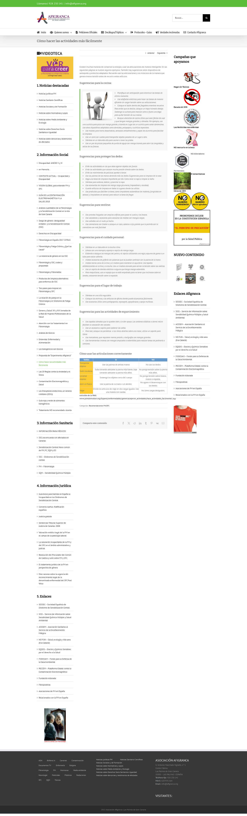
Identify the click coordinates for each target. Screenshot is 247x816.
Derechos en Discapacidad (50, 233)
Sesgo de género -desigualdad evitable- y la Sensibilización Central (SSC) (54, 223)
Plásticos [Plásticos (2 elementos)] (68, 775)
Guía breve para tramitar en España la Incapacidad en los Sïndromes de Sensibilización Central (54, 497)
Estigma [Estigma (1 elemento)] (72, 765)
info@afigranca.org (75, 3)
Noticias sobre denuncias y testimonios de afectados (116, 775)
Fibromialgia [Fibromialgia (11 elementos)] (44, 770)
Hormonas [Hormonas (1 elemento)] (64, 770)
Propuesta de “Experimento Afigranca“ (55, 355)
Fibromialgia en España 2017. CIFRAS (55, 240)
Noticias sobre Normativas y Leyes (53, 113)
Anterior (150, 53)
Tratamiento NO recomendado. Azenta (55, 410)
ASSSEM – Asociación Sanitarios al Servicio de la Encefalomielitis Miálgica (53, 630)
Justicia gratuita (45, 516)
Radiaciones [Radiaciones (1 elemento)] (81, 775)
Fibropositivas (44, 684)
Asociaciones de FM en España (52, 691)
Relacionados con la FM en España (53, 697)
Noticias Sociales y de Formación (53, 106)
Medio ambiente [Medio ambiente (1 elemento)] (79, 770)
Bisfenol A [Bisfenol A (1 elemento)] (51, 760)
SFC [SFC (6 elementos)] (40, 780)
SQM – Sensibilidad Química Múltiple (55, 473)
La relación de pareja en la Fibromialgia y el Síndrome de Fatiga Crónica (54, 300)
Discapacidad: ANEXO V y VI (50, 163)
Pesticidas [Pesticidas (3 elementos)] (56, 775)
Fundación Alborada (47, 678)
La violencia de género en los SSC (53, 256)
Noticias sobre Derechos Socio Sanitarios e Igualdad (116, 772)
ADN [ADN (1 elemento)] (40, 760)
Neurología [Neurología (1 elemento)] (43, 775)
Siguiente (161, 53)
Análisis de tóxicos (47, 333)
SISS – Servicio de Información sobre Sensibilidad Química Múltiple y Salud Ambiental (55, 617)
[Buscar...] (187, 18)
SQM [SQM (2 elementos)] (48, 780)
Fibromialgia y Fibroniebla (50, 272)
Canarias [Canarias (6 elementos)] (63, 760)
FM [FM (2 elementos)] (54, 770)
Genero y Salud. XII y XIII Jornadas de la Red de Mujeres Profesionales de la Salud (55, 313)
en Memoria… (45, 169)
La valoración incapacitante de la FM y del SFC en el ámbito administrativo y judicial (55, 545)
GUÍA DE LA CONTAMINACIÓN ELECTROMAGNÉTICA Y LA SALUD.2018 (52, 198)
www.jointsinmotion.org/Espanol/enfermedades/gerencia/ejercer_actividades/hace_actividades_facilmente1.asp (128, 398)
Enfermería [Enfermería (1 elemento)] (60, 765)
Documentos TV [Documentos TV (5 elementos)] (45, 765)
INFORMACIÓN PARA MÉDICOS (52, 431)
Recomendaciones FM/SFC (99, 405)
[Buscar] (206, 18)
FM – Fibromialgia (46, 466)
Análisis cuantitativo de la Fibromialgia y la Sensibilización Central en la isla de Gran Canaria (55, 211)
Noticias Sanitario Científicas (51, 100)
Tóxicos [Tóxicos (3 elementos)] (57, 780)
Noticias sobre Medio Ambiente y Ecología (112, 769)
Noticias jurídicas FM (47, 93)
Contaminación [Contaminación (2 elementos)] (78, 760)
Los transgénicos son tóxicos (51, 349)
